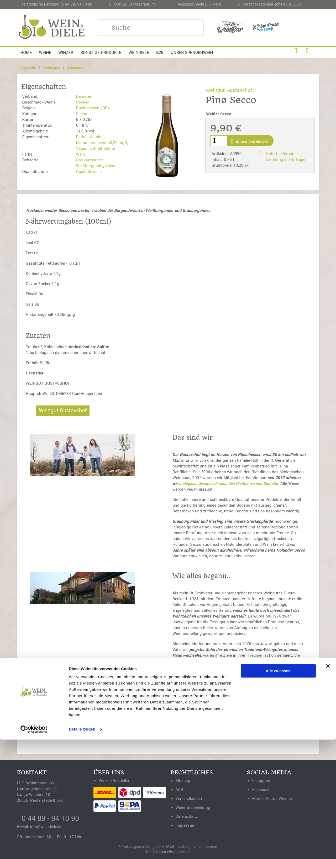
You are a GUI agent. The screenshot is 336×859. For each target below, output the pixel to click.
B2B (160, 52)
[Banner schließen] (328, 785)
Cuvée (110, 166)
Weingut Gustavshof (229, 90)
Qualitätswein (88, 171)
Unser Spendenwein (192, 52)
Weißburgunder (89, 166)
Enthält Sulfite (102, 148)
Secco (81, 114)
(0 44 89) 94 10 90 (76, 4)
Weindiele (139, 52)
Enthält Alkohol (89, 137)
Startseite (27, 67)
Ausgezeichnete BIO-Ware (199, 4)
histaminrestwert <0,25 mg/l (101, 143)
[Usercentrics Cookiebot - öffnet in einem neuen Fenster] (34, 849)
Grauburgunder (89, 160)
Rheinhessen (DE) (92, 108)
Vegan (81, 148)
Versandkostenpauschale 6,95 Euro (272, 4)
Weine (45, 52)
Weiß (80, 154)
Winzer (65, 52)
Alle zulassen (278, 790)
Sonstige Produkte (101, 52)
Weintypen (52, 67)
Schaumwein (78, 67)
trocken (83, 102)
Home (26, 52)
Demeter (83, 96)
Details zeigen (82, 848)
